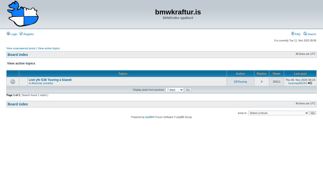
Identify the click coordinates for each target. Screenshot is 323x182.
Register (27, 34)
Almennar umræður (42, 83)
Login (12, 34)
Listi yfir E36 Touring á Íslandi (50, 80)
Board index (18, 55)
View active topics (49, 48)
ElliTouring (240, 81)
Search (310, 34)
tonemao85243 (297, 83)
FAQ (296, 34)
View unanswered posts (21, 48)
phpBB (149, 117)
